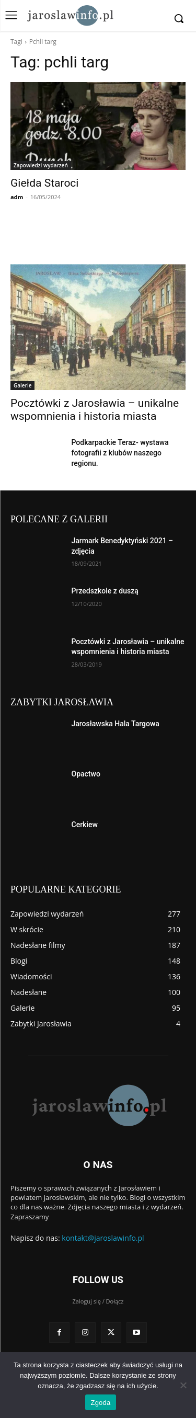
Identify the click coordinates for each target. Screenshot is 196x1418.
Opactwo (86, 774)
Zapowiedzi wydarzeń (41, 165)
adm (16, 197)
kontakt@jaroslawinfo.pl (103, 1238)
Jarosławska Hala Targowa (115, 723)
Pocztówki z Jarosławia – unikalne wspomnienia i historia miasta (94, 409)
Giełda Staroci (44, 183)
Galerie (22, 385)
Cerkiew (85, 824)
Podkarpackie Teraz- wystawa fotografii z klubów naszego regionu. (120, 452)
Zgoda (100, 1402)
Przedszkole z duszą (105, 591)
